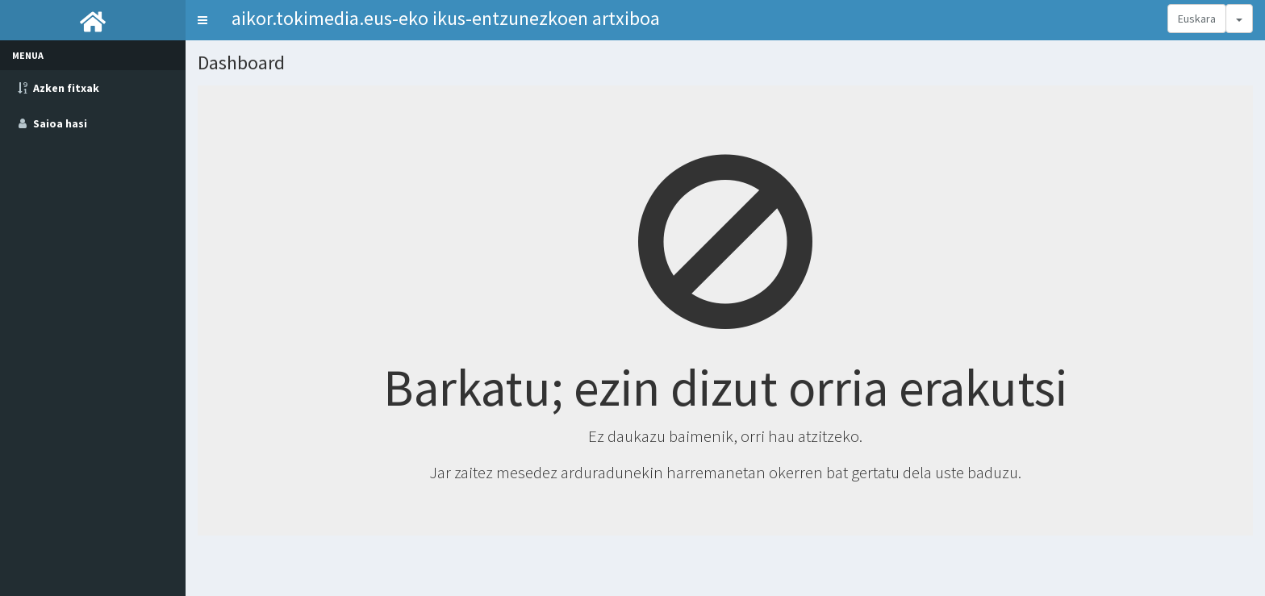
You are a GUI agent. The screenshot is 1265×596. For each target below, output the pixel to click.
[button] (202, 20)
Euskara (1197, 18)
